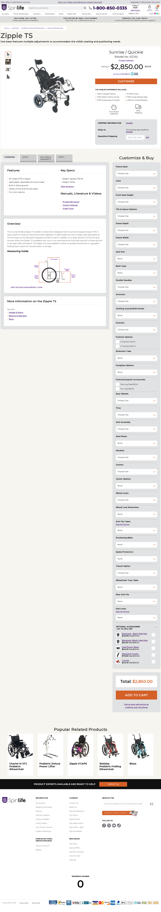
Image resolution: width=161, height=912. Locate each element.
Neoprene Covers (130, 654)
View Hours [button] (135, 10)
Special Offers (74, 848)
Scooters (5, 14)
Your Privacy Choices (44, 827)
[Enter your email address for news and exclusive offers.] (128, 803)
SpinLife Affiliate (75, 831)
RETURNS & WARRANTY (45, 158)
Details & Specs (16, 312)
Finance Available (42, 819)
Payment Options (43, 815)
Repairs (38, 850)
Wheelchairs (54, 14)
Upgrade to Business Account (145, 2)
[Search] (85, 8)
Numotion (73, 844)
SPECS (25, 157)
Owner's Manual (70, 205)
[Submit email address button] (151, 804)
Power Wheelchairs (22, 14)
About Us (73, 807)
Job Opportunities (76, 823)
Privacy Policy (24, 903)
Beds (67, 14)
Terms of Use (36, 903)
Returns (39, 811)
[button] (136, 341)
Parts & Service (112, 14)
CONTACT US (113, 784)
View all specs (67, 187)
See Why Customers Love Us (15, 2)
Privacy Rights (41, 823)
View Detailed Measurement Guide (26, 287)
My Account (40, 803)
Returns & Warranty (18, 316)
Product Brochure (71, 202)
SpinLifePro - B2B (76, 827)
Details (129, 123)
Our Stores (73, 815)
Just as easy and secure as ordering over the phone (136, 705)
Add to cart (136, 695)
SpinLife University (76, 852)
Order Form (68, 209)
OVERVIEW (9, 157)
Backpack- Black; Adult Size (135, 640)
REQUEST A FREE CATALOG (115, 813)
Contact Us (73, 803)
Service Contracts (42, 846)
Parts (11, 319)
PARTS (61, 157)
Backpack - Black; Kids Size (134, 634)
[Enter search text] (57, 8)
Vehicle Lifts (95, 14)
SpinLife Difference (76, 811)
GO (147, 137)
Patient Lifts (79, 14)
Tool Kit (125, 661)
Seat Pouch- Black (130, 647)
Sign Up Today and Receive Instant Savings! (80, 2)
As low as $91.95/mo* (121, 74)
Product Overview (126, 60)
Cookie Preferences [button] (43, 831)
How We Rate (74, 856)
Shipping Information (44, 807)
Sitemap (72, 860)
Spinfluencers (74, 819)
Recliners (39, 14)
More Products (130, 14)
